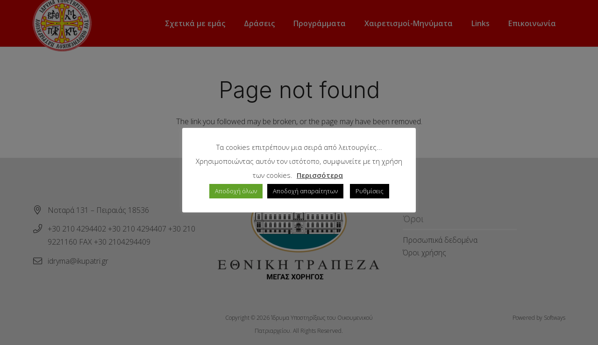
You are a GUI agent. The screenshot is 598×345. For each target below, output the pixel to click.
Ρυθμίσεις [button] (370, 191)
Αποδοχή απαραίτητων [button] (305, 191)
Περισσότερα (320, 175)
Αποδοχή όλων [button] (236, 191)
